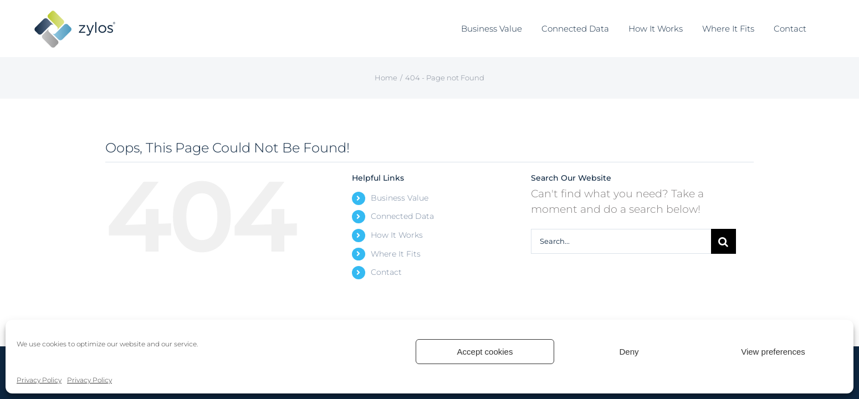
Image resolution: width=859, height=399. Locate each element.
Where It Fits (396, 254)
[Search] (723, 241)
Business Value (399, 198)
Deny (628, 351)
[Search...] (621, 241)
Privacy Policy (39, 380)
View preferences (773, 351)
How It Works (397, 235)
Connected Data (402, 216)
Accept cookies (485, 351)
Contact (386, 272)
